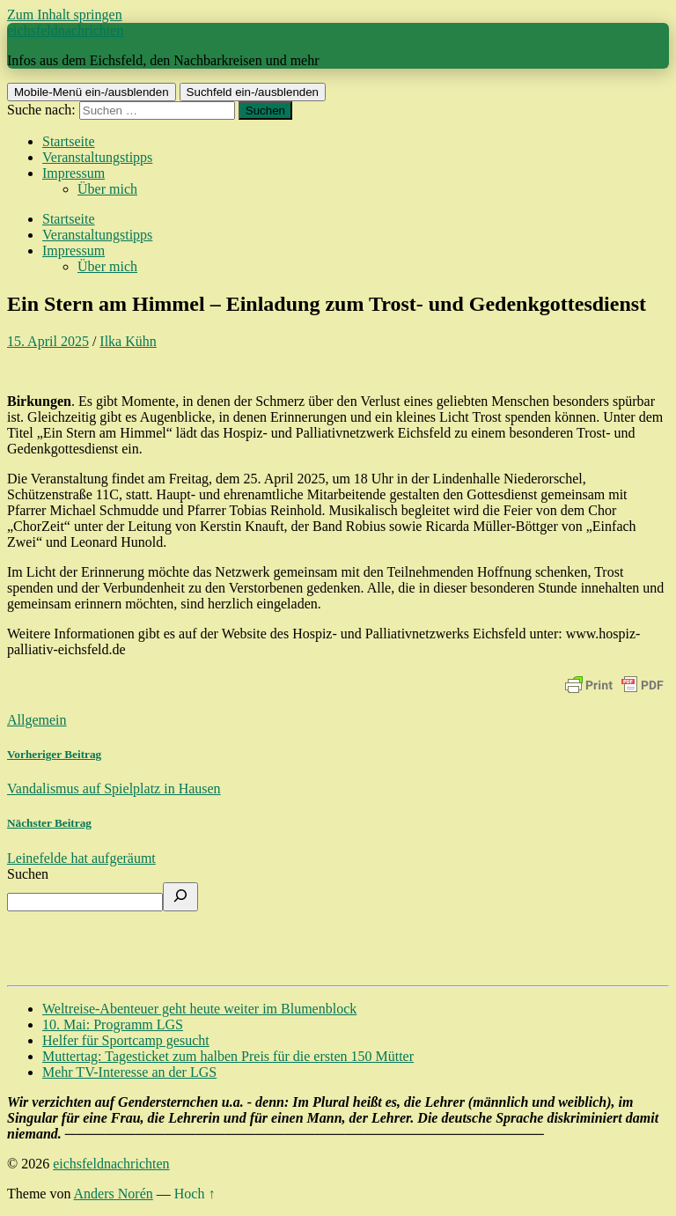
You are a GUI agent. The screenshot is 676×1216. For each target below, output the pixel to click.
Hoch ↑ (195, 1193)
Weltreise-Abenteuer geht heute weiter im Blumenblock (199, 1008)
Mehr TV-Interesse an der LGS (129, 1072)
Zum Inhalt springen (64, 14)
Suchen (27, 873)
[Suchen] (180, 896)
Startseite (68, 141)
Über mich (107, 188)
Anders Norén (113, 1193)
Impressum (73, 173)
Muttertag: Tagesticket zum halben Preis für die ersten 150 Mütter (228, 1056)
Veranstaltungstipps (97, 157)
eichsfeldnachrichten (65, 30)
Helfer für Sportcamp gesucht (125, 1040)
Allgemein (37, 719)
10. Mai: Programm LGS (112, 1024)
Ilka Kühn (127, 341)
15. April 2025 (48, 341)
